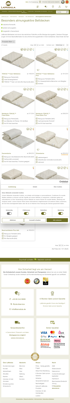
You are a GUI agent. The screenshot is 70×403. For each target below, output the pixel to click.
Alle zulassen (57, 220)
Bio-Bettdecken (30, 16)
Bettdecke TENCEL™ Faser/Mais (9, 114)
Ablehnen (13, 220)
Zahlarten (38, 378)
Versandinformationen (42, 381)
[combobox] (62, 11)
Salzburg (22, 374)
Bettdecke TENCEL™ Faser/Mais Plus (43, 114)
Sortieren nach (50, 45)
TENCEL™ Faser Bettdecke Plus (45, 74)
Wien (20, 368)
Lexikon (38, 395)
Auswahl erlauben (35, 220)
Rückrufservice (17, 304)
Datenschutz (56, 371)
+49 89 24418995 (17, 299)
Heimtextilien (13, 16)
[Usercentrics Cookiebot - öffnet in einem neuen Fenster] (60, 182)
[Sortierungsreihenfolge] (67, 45)
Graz (20, 371)
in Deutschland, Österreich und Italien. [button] (17, 334)
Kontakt (5, 368)
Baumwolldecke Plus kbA (10, 230)
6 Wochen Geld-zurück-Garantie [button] (52, 299)
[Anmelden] (59, 7)
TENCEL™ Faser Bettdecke (11, 74)
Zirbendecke (40, 153)
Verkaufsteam (7, 371)
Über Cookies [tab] (58, 187)
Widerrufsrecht (56, 368)
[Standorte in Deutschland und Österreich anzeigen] (52, 7)
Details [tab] (35, 187)
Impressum (55, 378)
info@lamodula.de (17, 309)
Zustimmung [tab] (12, 187)
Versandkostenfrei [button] (17, 328)
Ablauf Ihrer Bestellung (42, 370)
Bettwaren (21, 16)
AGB (53, 366)
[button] (32, 2)
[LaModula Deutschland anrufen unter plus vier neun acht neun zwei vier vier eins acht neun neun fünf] (37, 7)
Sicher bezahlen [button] (52, 328)
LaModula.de (5, 16)
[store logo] (8, 5)
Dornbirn (22, 379)
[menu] (27, 12)
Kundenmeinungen (9, 366)
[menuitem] (4, 12)
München (22, 366)
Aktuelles (6, 374)
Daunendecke (6, 153)
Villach (21, 376)
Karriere (5, 376)
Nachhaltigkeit (40, 383)
